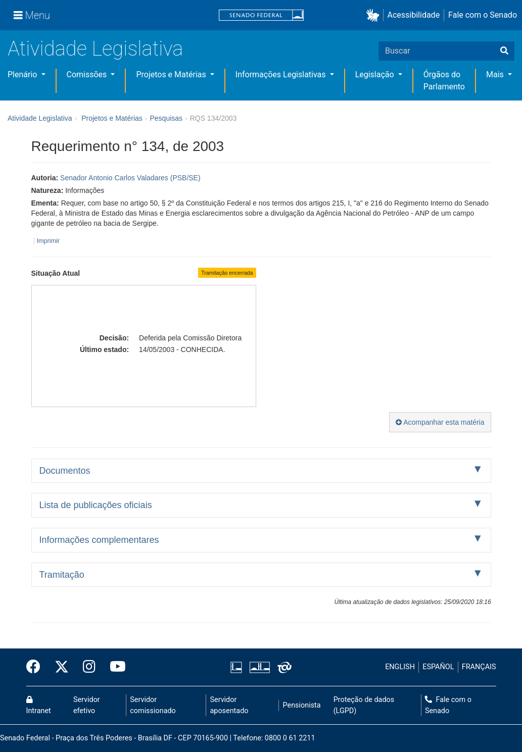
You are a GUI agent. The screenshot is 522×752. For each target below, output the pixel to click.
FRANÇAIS (479, 667)
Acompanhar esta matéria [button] (440, 422)
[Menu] (32, 15)
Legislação (375, 74)
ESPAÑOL (438, 667)
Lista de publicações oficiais (95, 505)
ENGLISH (400, 667)
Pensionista (302, 705)
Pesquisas (166, 118)
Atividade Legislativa (95, 49)
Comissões (88, 74)
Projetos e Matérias (172, 74)
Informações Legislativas (281, 74)
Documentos (64, 471)
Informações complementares (99, 540)
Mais (496, 74)
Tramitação (61, 575)
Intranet (38, 705)
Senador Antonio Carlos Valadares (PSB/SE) (130, 178)
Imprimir (48, 240)
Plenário (23, 74)
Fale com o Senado (482, 15)
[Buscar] (504, 51)
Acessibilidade (414, 15)
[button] (374, 15)
